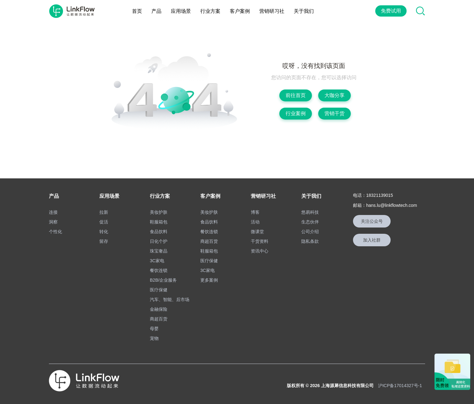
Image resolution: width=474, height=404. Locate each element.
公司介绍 (310, 231)
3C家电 (157, 260)
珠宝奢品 (158, 250)
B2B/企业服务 (163, 280)
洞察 (53, 221)
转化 (103, 231)
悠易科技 (310, 212)
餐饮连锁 (158, 270)
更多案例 (209, 280)
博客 (255, 212)
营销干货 (334, 113)
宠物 (154, 338)
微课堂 (257, 231)
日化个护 (158, 241)
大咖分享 (334, 95)
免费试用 (391, 10)
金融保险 (158, 309)
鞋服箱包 (158, 221)
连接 (53, 212)
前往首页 (296, 95)
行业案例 (296, 113)
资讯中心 (259, 250)
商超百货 (158, 318)
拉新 (103, 212)
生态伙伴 (310, 221)
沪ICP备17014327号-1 (400, 385)
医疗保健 (158, 289)
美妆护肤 (158, 212)
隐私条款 (310, 241)
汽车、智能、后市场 (169, 299)
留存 (103, 241)
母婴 (154, 328)
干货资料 (259, 241)
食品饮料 (158, 231)
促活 (103, 221)
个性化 (55, 231)
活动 (255, 221)
